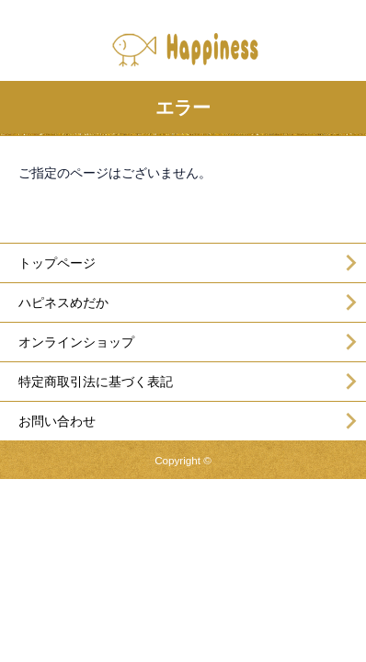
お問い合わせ (57, 421)
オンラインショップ (76, 342)
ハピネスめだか (63, 302)
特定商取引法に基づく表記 (95, 381)
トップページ (57, 263)
